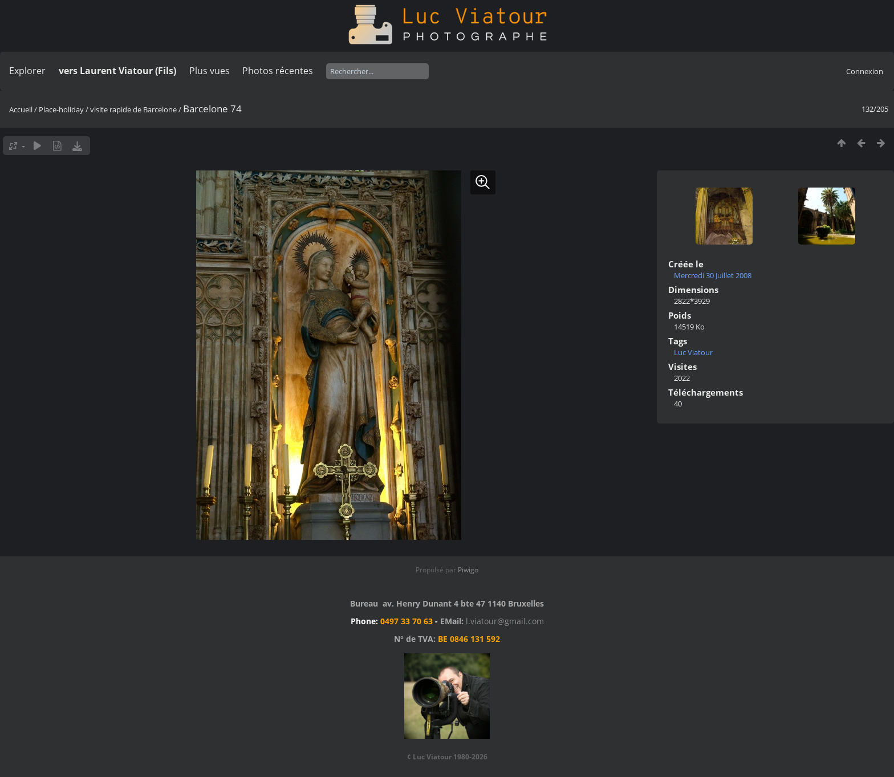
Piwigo (468, 570)
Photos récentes (277, 70)
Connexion (864, 71)
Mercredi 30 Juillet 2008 (712, 275)
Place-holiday (61, 109)
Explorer (27, 70)
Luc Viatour (693, 352)
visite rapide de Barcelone (133, 109)
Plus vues (209, 70)
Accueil (20, 109)
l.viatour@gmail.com (505, 621)
